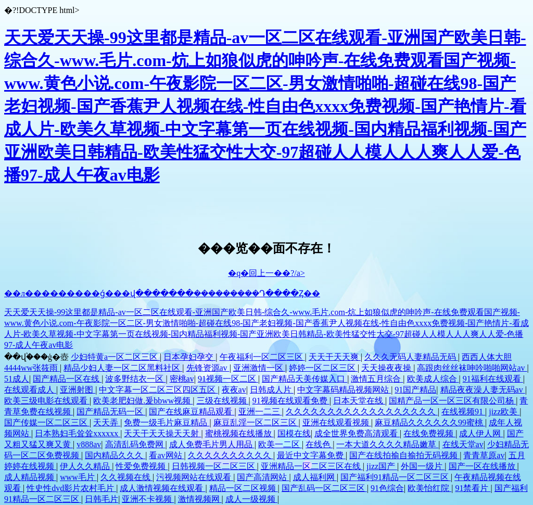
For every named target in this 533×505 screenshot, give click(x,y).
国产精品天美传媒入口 (304, 378)
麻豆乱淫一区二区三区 (256, 422)
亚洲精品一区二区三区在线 (312, 466)
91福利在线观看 (493, 378)
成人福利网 (315, 477)
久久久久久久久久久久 (230, 455)
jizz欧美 (504, 411)
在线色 (319, 444)
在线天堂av (463, 444)
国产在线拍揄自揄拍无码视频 (404, 455)
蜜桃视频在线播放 (239, 433)
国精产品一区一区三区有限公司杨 (452, 400)
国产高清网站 (263, 477)
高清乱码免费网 (135, 444)
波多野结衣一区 (135, 378)
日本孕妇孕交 (189, 356)
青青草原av (483, 455)
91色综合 (387, 488)
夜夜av (234, 389)
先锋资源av (208, 367)
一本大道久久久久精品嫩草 (387, 444)
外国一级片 (423, 466)
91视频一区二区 (228, 378)
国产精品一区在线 (67, 378)
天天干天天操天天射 (162, 433)
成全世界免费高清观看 (357, 433)
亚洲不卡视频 (148, 499)
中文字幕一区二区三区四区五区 (158, 389)
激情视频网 (200, 499)
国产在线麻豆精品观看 (191, 411)
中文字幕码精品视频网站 (344, 389)
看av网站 (166, 455)
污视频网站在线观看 (194, 477)
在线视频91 (463, 411)
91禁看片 (472, 488)
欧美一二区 (280, 444)
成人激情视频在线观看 (162, 488)
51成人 (16, 378)
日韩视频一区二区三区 (214, 466)
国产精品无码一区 (111, 411)
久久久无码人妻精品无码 (411, 356)
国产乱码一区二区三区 (324, 488)
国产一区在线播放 (483, 466)
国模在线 (294, 433)
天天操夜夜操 (387, 367)
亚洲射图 (77, 389)
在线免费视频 (429, 433)
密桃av (182, 378)
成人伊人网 (481, 433)
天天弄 (106, 422)
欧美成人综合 (433, 378)
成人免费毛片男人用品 (212, 444)
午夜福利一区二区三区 (262, 356)
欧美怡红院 (429, 488)
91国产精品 (415, 389)
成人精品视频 (30, 477)
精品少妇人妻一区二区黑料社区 (123, 367)
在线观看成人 (30, 389)
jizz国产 (381, 466)
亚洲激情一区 (259, 367)
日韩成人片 (272, 389)
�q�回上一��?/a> (266, 273)
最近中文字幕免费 (311, 455)
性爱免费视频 (142, 466)
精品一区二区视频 (243, 488)
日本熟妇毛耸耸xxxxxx (77, 433)
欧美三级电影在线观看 (47, 400)
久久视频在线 (126, 477)
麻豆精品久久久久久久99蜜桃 (430, 422)
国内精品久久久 (115, 455)
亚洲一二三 (260, 411)
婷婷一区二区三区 (323, 367)
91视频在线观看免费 (290, 400)
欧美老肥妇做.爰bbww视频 (143, 400)
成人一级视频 (251, 499)
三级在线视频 (223, 400)
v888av (89, 444)
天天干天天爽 (335, 356)
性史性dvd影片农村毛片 (71, 488)
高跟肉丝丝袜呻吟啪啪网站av (472, 367)
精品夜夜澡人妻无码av (482, 389)
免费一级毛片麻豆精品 (166, 422)
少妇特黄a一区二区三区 (115, 356)
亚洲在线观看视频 (336, 422)
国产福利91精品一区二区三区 (395, 477)
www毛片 (78, 477)
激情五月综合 (377, 378)
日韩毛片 (101, 499)
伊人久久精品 (86, 466)
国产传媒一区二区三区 (47, 422)
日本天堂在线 (359, 400)
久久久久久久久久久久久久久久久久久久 (362, 411)
